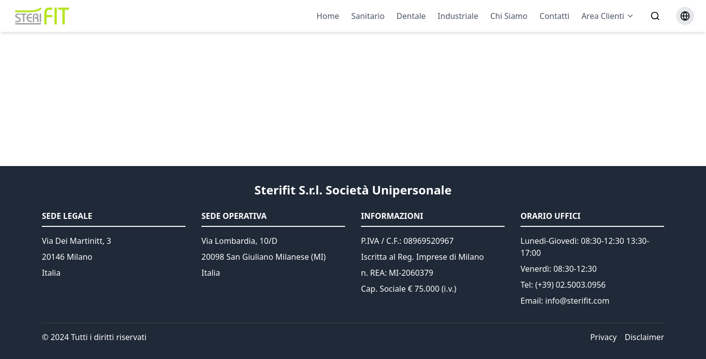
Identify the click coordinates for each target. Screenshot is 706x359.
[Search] (655, 16)
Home (328, 15)
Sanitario (367, 15)
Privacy (603, 337)
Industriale (458, 15)
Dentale (411, 15)
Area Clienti (607, 15)
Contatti (554, 15)
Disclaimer (644, 337)
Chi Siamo (509, 15)
